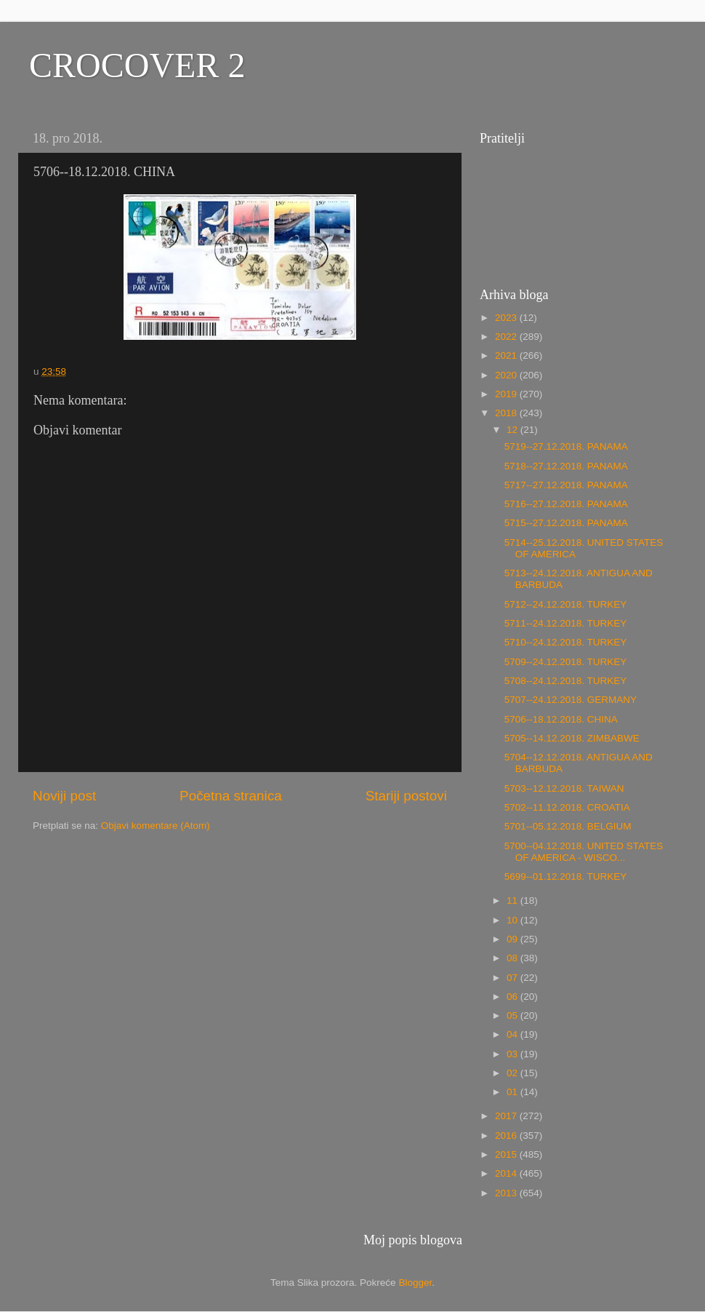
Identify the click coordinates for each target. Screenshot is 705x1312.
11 (513, 900)
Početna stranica (231, 795)
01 (513, 1091)
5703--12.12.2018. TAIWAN (564, 788)
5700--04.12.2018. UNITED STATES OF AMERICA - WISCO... (584, 851)
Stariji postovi (406, 795)
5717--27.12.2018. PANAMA (566, 485)
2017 (507, 1115)
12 (513, 429)
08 (513, 958)
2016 (507, 1135)
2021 (507, 355)
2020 (507, 375)
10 (513, 920)
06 (513, 996)
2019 (507, 394)
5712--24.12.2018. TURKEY (565, 604)
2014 (507, 1173)
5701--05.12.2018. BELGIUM (568, 826)
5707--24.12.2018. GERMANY (570, 699)
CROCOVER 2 (137, 65)
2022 (507, 336)
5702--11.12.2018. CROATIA (567, 807)
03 (513, 1054)
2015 (507, 1154)
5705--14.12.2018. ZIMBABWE (572, 738)
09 (513, 939)
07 (513, 977)
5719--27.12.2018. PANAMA (566, 446)
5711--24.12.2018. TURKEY (565, 623)
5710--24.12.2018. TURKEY (565, 642)
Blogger (415, 1282)
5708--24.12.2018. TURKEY (565, 680)
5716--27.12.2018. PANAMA (566, 503)
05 (513, 1015)
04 (513, 1034)
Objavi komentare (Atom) (155, 825)
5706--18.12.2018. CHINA (561, 719)
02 (513, 1073)
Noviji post (64, 795)
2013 (507, 1193)
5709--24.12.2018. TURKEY (565, 661)
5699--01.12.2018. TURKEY (565, 876)
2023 (507, 317)
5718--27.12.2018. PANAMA (566, 466)
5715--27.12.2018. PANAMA (566, 522)
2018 (507, 412)
